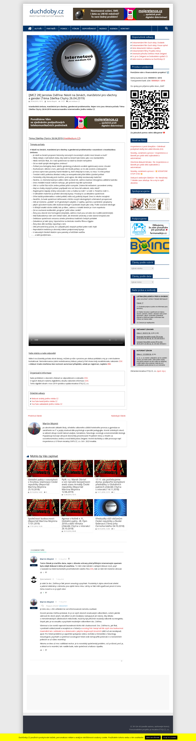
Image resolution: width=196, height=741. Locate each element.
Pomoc (63, 28)
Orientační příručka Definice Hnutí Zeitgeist (149, 53)
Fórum (75, 28)
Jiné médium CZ (74, 101)
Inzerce (103, 28)
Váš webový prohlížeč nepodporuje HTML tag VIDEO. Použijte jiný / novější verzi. (77, 322)
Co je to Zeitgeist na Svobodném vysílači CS (150, 56)
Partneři (51, 28)
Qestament (63, 606)
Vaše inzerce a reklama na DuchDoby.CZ (148, 59)
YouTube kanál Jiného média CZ (44, 401)
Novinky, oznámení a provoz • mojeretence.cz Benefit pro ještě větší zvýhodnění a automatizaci (149, 155)
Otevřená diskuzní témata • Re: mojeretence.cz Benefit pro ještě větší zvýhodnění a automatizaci (149, 164)
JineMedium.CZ (72, 138)
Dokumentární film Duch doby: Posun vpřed (150, 45)
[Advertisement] (98, 692)
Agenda (114, 28)
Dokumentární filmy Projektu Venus (146, 51)
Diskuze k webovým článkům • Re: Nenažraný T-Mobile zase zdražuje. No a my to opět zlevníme (148, 180)
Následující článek (118, 416)
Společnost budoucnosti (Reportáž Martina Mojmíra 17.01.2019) (42, 521)
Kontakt (125, 28)
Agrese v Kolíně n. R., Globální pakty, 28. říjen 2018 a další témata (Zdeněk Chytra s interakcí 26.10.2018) (76, 523)
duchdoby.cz (47, 11)
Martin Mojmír (52, 101)
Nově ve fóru (139, 140)
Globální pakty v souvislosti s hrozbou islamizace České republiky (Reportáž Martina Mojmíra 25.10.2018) (43, 484)
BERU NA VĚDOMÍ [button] (152, 737)
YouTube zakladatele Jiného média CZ (47, 404)
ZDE (120, 361)
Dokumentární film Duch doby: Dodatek (148, 42)
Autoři (38, 28)
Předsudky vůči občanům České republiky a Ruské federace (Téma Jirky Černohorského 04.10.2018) (110, 522)
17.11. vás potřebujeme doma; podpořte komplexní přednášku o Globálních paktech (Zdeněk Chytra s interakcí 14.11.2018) (110, 484)
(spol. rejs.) (161, 371)
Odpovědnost (89, 28)
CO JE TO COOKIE (169, 737)
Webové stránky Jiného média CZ (45, 398)
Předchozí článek (35, 416)
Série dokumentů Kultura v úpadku (146, 48)
